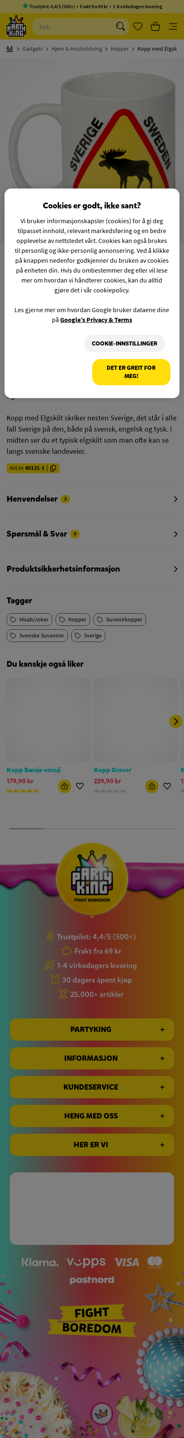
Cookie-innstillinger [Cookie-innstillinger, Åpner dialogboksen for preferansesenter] (124, 344)
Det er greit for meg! (131, 372)
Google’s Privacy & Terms (96, 319)
